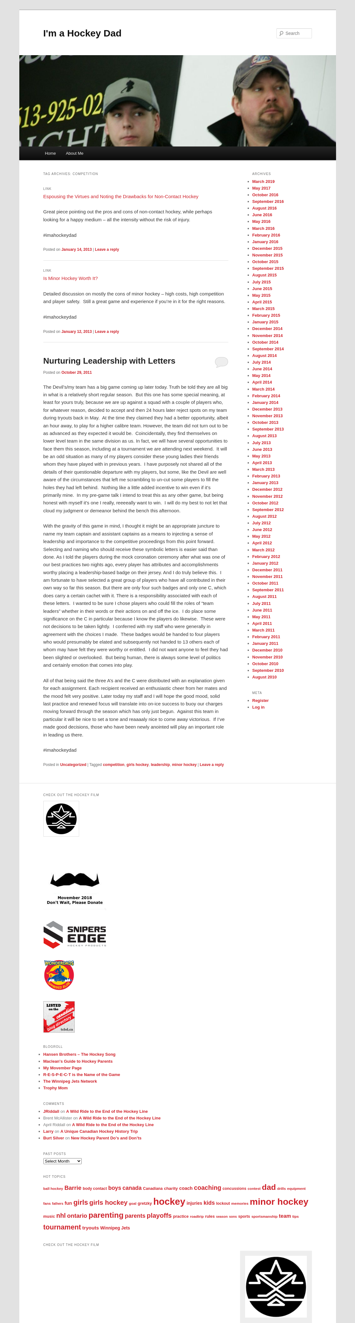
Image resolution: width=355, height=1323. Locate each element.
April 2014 (262, 382)
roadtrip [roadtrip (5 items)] (197, 1216)
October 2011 (265, 583)
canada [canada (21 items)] (132, 1188)
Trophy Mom (55, 1088)
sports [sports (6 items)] (244, 1216)
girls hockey (138, 764)
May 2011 (261, 616)
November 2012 (267, 496)
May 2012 (261, 536)
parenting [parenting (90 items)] (106, 1215)
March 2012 (263, 550)
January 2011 (265, 643)
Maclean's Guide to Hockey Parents (78, 1061)
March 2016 (263, 228)
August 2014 (264, 355)
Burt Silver (53, 1138)
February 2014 (266, 395)
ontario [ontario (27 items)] (77, 1215)
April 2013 (262, 462)
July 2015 (261, 282)
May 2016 (261, 221)
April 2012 (262, 543)
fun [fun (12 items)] (68, 1203)
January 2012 (265, 563)
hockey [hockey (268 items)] (169, 1201)
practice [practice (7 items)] (180, 1216)
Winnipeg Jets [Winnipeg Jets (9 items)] (115, 1227)
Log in (258, 707)
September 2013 (268, 429)
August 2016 (264, 208)
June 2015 (262, 288)
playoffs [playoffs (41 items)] (159, 1215)
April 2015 (262, 302)
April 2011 (262, 623)
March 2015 (263, 308)
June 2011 (262, 610)
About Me (75, 153)
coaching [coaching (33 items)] (207, 1187)
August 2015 (264, 275)
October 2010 (265, 663)
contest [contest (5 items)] (254, 1188)
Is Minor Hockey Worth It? (70, 278)
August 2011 (264, 596)
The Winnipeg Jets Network (70, 1081)
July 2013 (261, 442)
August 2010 (264, 677)
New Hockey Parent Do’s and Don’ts (106, 1138)
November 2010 (267, 657)
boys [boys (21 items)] (114, 1188)
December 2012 (267, 489)
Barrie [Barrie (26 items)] (72, 1187)
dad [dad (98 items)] (269, 1187)
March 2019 (263, 181)
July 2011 (261, 603)
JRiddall (51, 1111)
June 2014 (262, 368)
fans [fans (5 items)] (47, 1203)
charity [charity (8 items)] (171, 1188)
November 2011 (267, 576)
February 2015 (266, 315)
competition (113, 764)
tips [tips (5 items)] (295, 1216)
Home (50, 153)
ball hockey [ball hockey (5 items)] (53, 1188)
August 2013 (264, 435)
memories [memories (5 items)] (239, 1203)
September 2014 (268, 349)
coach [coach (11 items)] (186, 1188)
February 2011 (266, 636)
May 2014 (261, 375)
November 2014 (267, 335)
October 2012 (265, 503)
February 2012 (266, 556)
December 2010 (267, 650)
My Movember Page (62, 1068)
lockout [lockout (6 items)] (223, 1203)
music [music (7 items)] (49, 1216)
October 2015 (265, 261)
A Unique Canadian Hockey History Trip (99, 1131)
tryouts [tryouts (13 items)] (90, 1227)
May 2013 (261, 456)
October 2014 (265, 342)
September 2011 (268, 589)
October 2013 (265, 422)
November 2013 (267, 415)
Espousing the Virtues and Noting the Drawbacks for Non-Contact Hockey (121, 196)
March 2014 (263, 389)
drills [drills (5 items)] (281, 1188)
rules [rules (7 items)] (210, 1216)
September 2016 (268, 201)
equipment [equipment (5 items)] (296, 1188)
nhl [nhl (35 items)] (61, 1215)
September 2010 (268, 670)
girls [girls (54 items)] (80, 1202)
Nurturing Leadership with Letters (109, 361)
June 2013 (262, 449)
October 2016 (265, 194)
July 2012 (261, 523)
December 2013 (267, 409)
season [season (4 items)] (222, 1216)
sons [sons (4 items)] (233, 1216)
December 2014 (267, 328)
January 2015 (265, 322)
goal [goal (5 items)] (132, 1203)
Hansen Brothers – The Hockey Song (79, 1054)
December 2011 (267, 569)
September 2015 (268, 268)
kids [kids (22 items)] (209, 1203)
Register (260, 700)
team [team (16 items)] (285, 1216)
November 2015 (267, 255)
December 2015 (267, 248)
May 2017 (261, 188)
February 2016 (266, 235)
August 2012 (264, 516)
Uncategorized (73, 764)
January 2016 (265, 241)
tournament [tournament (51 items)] (62, 1227)
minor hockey (184, 764)
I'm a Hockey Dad (82, 33)
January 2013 (265, 482)
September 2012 (268, 509)
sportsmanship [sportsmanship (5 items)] (264, 1216)
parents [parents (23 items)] (135, 1216)
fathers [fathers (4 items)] (57, 1203)
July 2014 (261, 362)
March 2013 (263, 469)
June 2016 (262, 214)
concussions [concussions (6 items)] (234, 1188)
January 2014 (265, 402)
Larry (48, 1131)
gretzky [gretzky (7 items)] (145, 1203)
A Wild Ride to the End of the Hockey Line (107, 1111)
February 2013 (266, 476)
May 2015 (261, 295)
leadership (160, 764)
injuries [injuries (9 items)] (194, 1203)
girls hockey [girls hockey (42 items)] (108, 1202)
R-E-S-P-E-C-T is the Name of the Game (81, 1074)
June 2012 (262, 529)
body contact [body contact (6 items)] (95, 1188)
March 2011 (263, 630)
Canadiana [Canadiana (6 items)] (153, 1188)
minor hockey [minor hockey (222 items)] (279, 1202)
